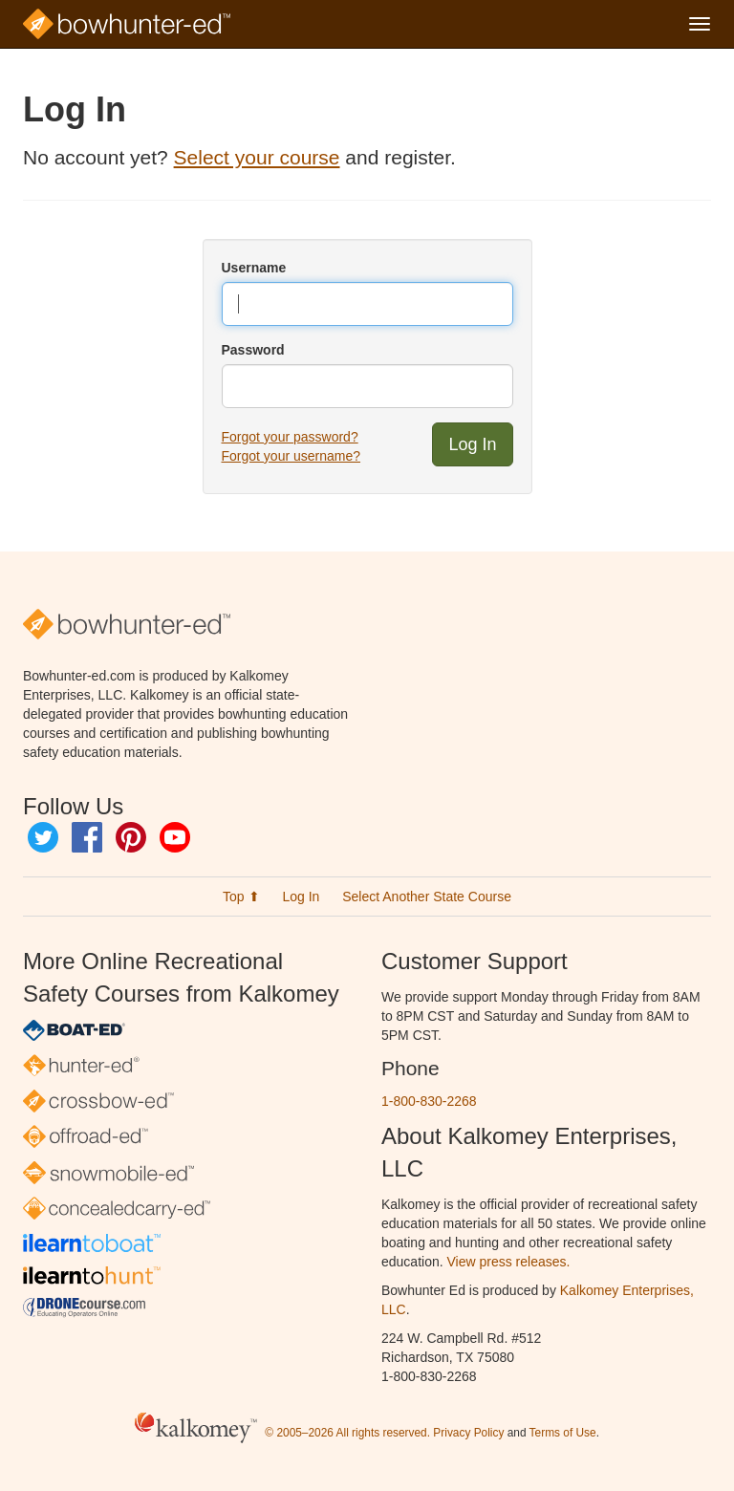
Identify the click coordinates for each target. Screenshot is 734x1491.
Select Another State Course (426, 896)
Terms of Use (562, 1432)
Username (254, 267)
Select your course (257, 157)
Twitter (43, 837)
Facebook (87, 837)
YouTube (175, 837)
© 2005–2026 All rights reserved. (347, 1432)
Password (253, 349)
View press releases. (509, 1261)
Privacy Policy (468, 1432)
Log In (300, 896)
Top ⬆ (241, 896)
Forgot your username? (291, 456)
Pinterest (131, 837)
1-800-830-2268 (429, 1101)
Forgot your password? (290, 436)
